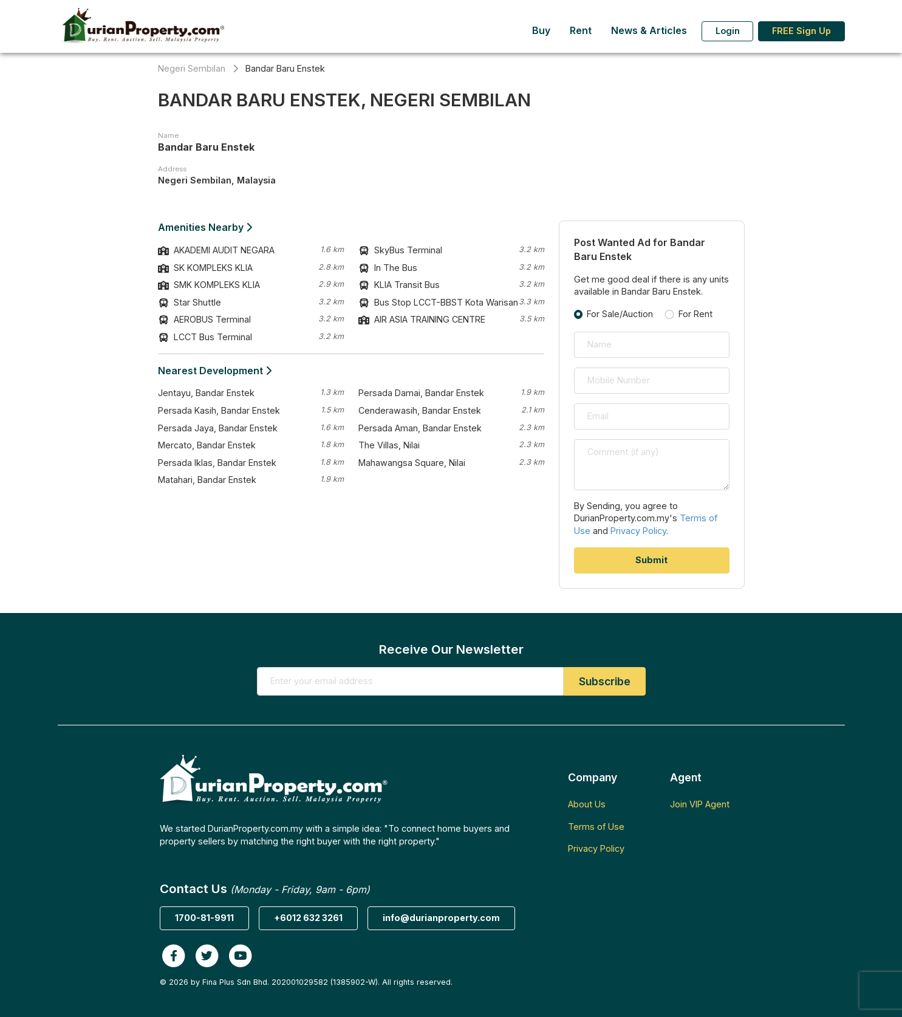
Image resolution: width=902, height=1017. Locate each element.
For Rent (695, 314)
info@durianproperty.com (441, 918)
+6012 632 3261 (308, 918)
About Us (587, 804)
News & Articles (649, 30)
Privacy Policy (638, 531)
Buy (541, 30)
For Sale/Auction (620, 314)
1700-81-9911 (204, 918)
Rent (581, 30)
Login (728, 31)
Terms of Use (596, 826)
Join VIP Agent (699, 804)
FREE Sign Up (801, 31)
